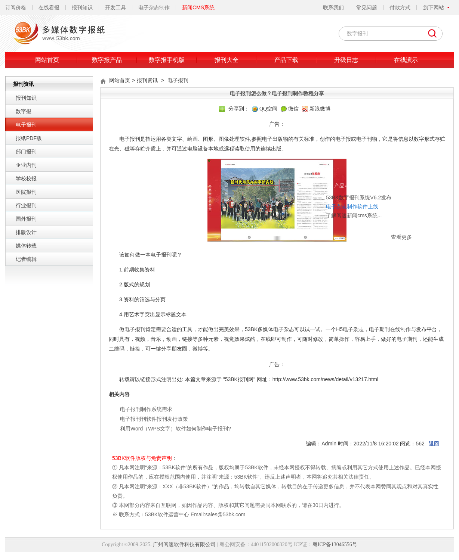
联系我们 (333, 7)
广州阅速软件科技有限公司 (184, 544)
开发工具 (115, 7)
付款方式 (399, 7)
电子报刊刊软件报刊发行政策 (154, 419)
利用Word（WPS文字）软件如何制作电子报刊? (175, 429)
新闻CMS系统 (198, 7)
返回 (434, 444)
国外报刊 (26, 219)
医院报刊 (26, 192)
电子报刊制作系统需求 (146, 409)
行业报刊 (26, 205)
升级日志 (346, 60)
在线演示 (406, 60)
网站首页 (47, 60)
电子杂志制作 (154, 7)
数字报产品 (107, 60)
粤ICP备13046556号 (334, 544)
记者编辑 (26, 259)
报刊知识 (82, 7)
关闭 (369, 163)
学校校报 (26, 178)
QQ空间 (268, 109)
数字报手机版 (167, 60)
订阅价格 (15, 7)
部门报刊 (26, 152)
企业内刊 (26, 165)
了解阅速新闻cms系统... (314, 192)
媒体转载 (26, 246)
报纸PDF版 (29, 138)
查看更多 (361, 213)
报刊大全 (226, 60)
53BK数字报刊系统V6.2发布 (319, 174)
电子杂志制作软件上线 (312, 183)
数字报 (23, 111)
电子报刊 (26, 125)
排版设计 (26, 232)
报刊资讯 (147, 80)
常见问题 (366, 7)
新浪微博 (319, 109)
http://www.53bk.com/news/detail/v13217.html (325, 379)
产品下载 (286, 60)
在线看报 (48, 7)
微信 (293, 109)
